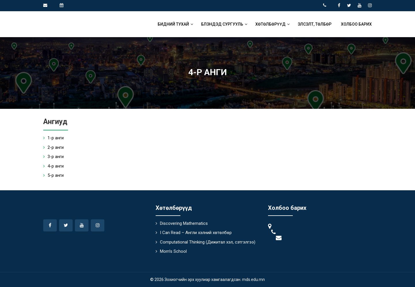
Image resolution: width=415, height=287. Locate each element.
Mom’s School (173, 251)
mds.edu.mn (253, 279)
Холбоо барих (356, 24)
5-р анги (56, 175)
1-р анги (56, 137)
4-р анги (56, 166)
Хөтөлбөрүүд (270, 24)
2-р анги (56, 147)
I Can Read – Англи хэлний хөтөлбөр (196, 232)
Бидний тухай (173, 24)
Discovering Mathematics (184, 223)
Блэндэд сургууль (222, 24)
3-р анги (56, 156)
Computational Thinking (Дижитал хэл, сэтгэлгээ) (207, 242)
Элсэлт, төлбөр (314, 24)
